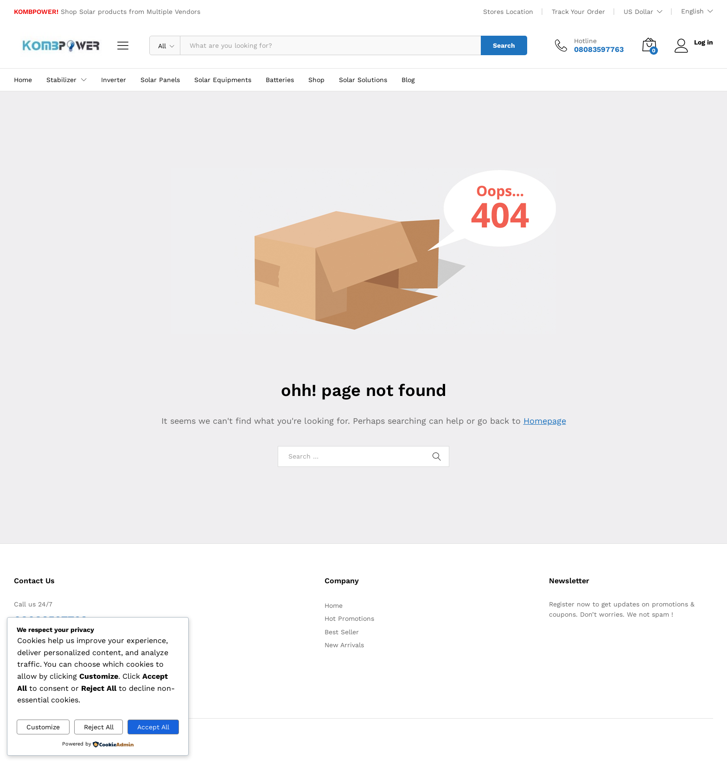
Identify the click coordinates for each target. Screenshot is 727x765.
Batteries (280, 79)
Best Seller (342, 632)
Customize (43, 727)
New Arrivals (344, 645)
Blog (408, 79)
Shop (316, 79)
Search (504, 45)
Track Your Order (578, 11)
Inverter (113, 79)
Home (23, 79)
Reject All (99, 727)
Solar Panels (160, 79)
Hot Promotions (349, 618)
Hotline (585, 41)
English (692, 11)
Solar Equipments (222, 79)
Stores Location (508, 11)
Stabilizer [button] (61, 79)
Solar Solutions (363, 79)
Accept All (153, 727)
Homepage (544, 421)
